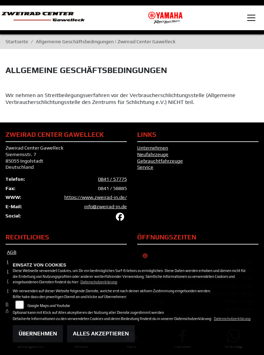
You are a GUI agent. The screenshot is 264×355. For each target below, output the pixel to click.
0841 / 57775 (112, 179)
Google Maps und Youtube (49, 306)
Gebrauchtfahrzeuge (160, 161)
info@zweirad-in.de (105, 206)
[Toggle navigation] (251, 17)
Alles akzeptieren (101, 333)
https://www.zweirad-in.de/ (95, 197)
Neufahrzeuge (152, 154)
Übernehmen (38, 333)
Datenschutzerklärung (98, 282)
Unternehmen (152, 148)
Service (145, 167)
